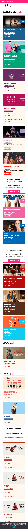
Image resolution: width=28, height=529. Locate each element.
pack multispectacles (10, 467)
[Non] (26, 525)
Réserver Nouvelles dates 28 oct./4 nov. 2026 (13, 120)
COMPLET (7, 90)
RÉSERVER (7, 37)
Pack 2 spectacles (14, 191)
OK (14, 527)
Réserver (7, 336)
